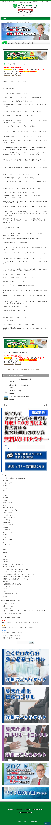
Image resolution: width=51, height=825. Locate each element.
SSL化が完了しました (8, 603)
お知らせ (5, 552)
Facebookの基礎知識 (8, 502)
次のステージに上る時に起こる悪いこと (13, 613)
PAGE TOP (47, 823)
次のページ (43, 405)
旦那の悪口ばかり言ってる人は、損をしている (17, 627)
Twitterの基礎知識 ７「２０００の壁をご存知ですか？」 (20, 622)
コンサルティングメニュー (10, 566)
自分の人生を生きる (8, 606)
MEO (4, 542)
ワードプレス (6, 497)
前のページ (8, 405)
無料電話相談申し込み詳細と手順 (12, 584)
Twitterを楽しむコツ (8, 515)
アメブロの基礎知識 (8, 507)
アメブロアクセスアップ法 (10, 510)
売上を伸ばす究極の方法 (12, 635)
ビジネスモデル (9, 22)
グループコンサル (7, 539)
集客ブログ (5, 596)
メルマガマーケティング (9, 500)
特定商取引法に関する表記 (10, 593)
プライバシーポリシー (8, 591)
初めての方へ (6, 561)
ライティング (6, 495)
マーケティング (7, 488)
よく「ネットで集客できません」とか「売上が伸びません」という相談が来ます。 (24, 611)
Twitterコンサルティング (9, 517)
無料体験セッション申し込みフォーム (13, 564)
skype (4, 549)
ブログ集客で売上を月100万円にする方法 (28, 369)
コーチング (5, 534)
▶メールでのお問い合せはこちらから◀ (25, 15)
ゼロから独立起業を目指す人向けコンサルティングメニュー (19, 574)
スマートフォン (7, 544)
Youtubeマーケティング (9, 522)
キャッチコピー (7, 490)
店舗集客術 (5, 527)
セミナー (5, 537)
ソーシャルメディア (8, 525)
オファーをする (7, 608)
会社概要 (5, 589)
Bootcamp (5, 547)
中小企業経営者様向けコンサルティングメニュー (16, 569)
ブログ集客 (5, 480)
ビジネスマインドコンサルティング (12, 571)
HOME (4, 22)
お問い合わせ (6, 581)
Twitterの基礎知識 (7, 512)
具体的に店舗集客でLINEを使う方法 (15, 638)
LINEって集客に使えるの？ (12, 632)
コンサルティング (7, 532)
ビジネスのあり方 (7, 483)
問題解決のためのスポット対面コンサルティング (16, 576)
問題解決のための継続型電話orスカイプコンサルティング (18, 579)
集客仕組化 (5, 559)
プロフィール (6, 586)
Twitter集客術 (6, 520)
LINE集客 (5, 505)
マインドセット (7, 493)
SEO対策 (5, 485)
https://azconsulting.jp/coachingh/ (12, 75)
